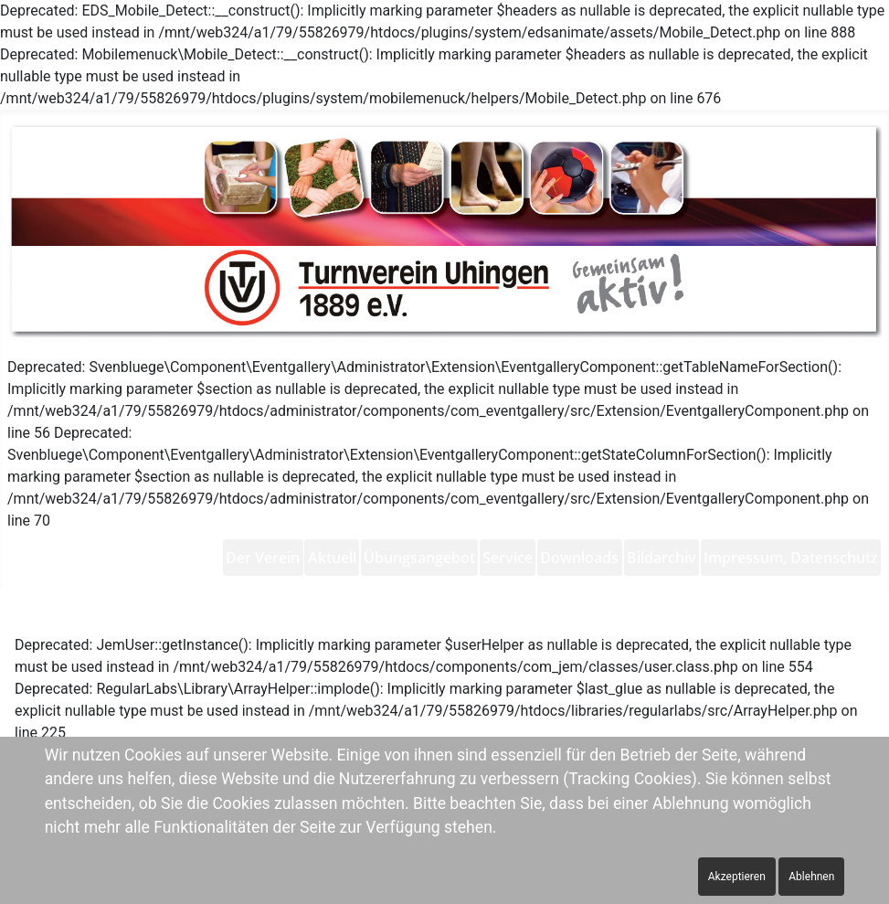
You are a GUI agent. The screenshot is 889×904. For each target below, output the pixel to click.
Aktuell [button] (332, 558)
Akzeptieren (737, 876)
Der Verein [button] (263, 558)
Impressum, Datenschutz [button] (791, 558)
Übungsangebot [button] (419, 558)
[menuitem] (262, 557)
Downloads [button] (579, 558)
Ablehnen (811, 876)
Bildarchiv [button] (661, 558)
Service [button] (507, 558)
